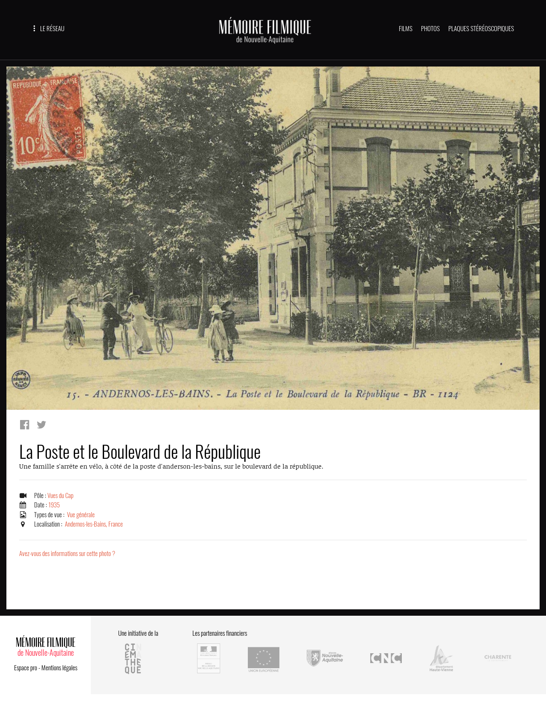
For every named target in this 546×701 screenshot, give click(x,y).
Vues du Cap (60, 495)
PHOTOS (430, 28)
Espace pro (25, 667)
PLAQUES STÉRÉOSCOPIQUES (481, 28)
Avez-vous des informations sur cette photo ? (67, 553)
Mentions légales (59, 667)
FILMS (405, 28)
